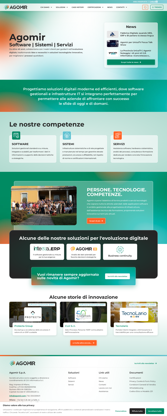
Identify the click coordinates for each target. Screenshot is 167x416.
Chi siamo (46, 7)
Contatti (121, 7)
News (109, 7)
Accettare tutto (155, 411)
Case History (78, 7)
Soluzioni (62, 7)
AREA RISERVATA (140, 2)
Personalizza (119, 411)
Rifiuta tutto (136, 411)
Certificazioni (96, 7)
